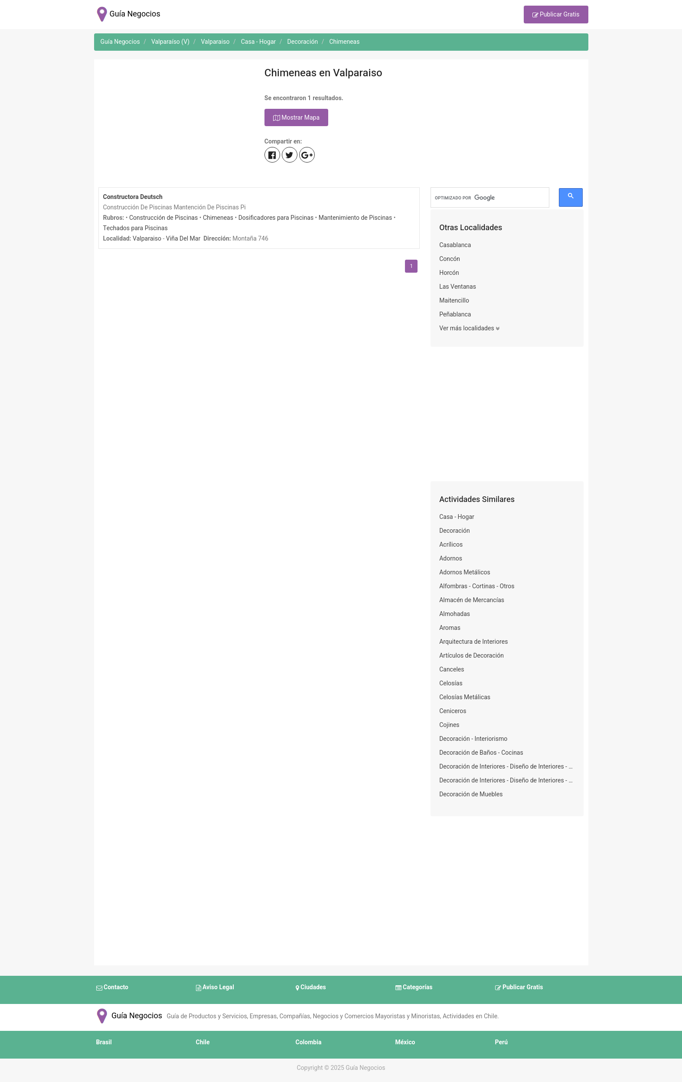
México (405, 1042)
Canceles (451, 669)
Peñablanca (455, 314)
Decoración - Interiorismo (473, 738)
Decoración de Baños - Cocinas (481, 752)
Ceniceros (452, 711)
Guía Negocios (128, 1016)
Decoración (454, 530)
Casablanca (455, 245)
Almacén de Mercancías (471, 600)
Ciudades (311, 988)
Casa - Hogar (456, 516)
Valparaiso (147, 238)
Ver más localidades (469, 328)
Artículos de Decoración (471, 655)
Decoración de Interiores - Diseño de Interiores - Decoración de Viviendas (507, 766)
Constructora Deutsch (133, 197)
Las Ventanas (457, 286)
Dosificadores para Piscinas (275, 217)
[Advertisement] (174, 124)
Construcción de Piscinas (163, 217)
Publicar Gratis (556, 15)
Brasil (104, 1042)
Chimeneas (218, 217)
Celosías (450, 683)
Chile (203, 1042)
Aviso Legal (215, 988)
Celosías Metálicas (464, 697)
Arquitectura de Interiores (473, 641)
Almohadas (454, 614)
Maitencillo (454, 300)
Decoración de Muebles (471, 794)
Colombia (309, 1042)
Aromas (449, 627)
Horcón (449, 272)
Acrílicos (451, 544)
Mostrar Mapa (296, 118)
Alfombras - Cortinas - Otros (476, 586)
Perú (501, 1042)
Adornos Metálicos (464, 572)
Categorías (414, 988)
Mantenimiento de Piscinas (355, 217)
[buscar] (490, 197)
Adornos (450, 558)
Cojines (449, 725)
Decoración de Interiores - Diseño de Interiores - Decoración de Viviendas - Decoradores (507, 780)
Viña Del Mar (183, 238)
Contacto (112, 988)
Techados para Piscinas (135, 228)
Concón (449, 259)
